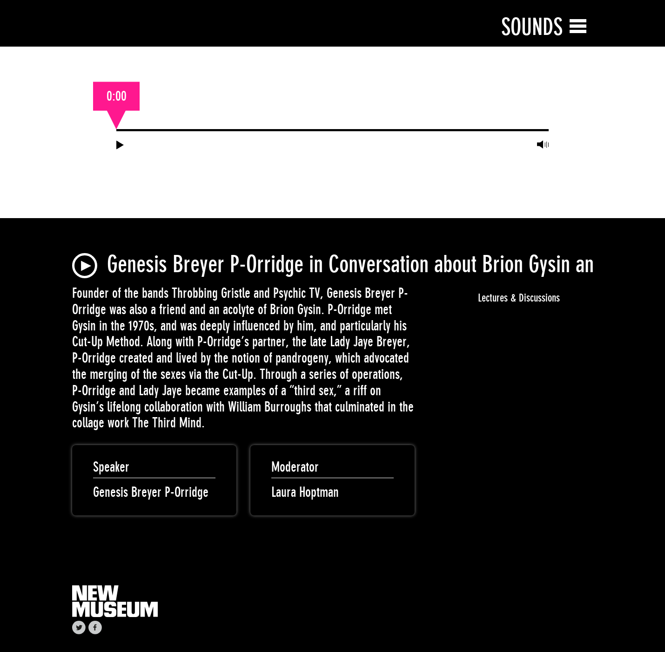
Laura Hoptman (305, 492)
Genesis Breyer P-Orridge (150, 492)
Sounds (532, 27)
